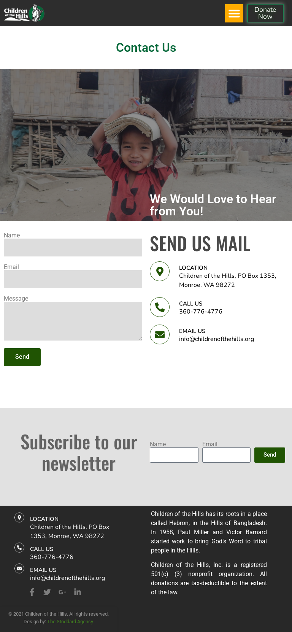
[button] (234, 13)
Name (12, 235)
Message (16, 299)
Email (11, 267)
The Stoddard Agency (70, 621)
